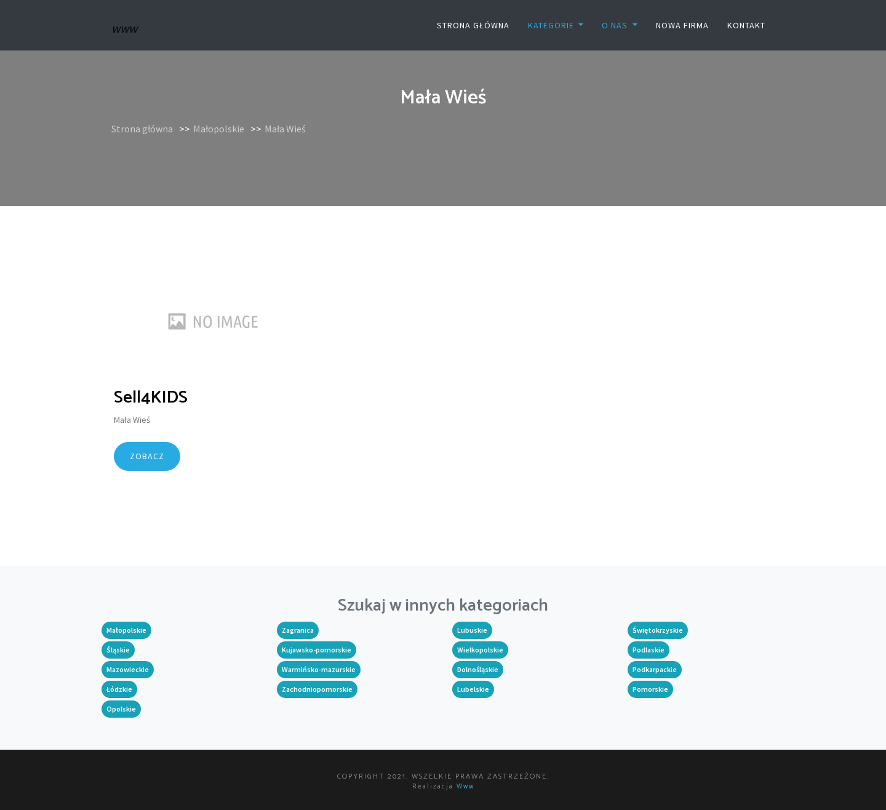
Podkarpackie (655, 669)
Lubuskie (472, 630)
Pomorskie (650, 689)
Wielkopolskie (480, 649)
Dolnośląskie (477, 669)
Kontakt (746, 25)
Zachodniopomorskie (317, 689)
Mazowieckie (127, 669)
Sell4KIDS (151, 397)
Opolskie (121, 708)
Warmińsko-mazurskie (319, 669)
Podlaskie (648, 649)
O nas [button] (616, 25)
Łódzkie (119, 689)
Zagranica (298, 630)
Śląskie (118, 649)
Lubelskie (473, 689)
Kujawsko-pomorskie (316, 649)
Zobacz (147, 456)
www (465, 786)
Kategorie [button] (552, 25)
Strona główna (473, 25)
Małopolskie (218, 128)
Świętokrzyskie (658, 630)
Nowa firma (682, 25)
